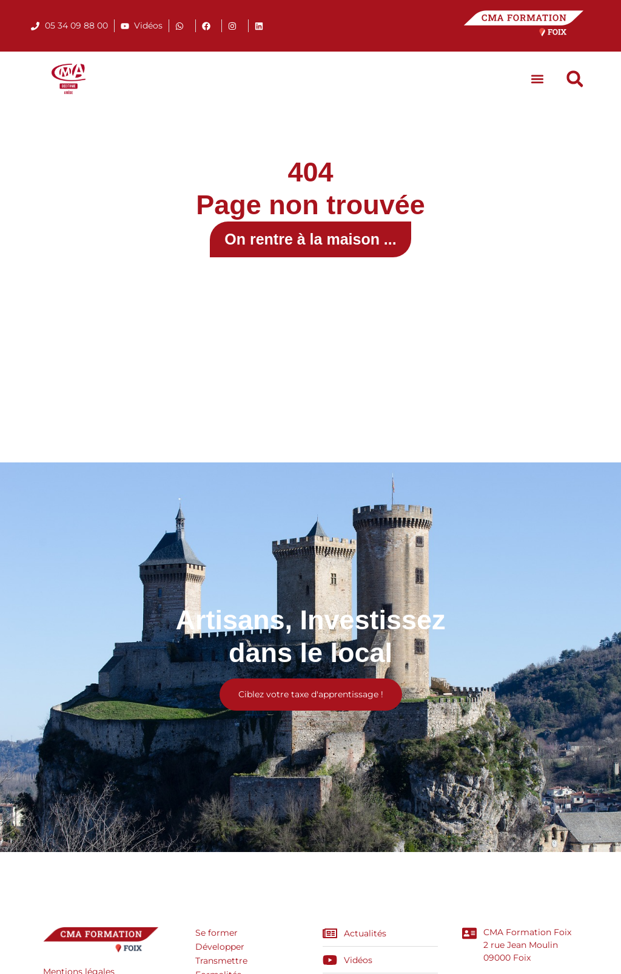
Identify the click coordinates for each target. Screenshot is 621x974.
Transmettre (221, 960)
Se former (216, 932)
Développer (219, 946)
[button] (538, 79)
